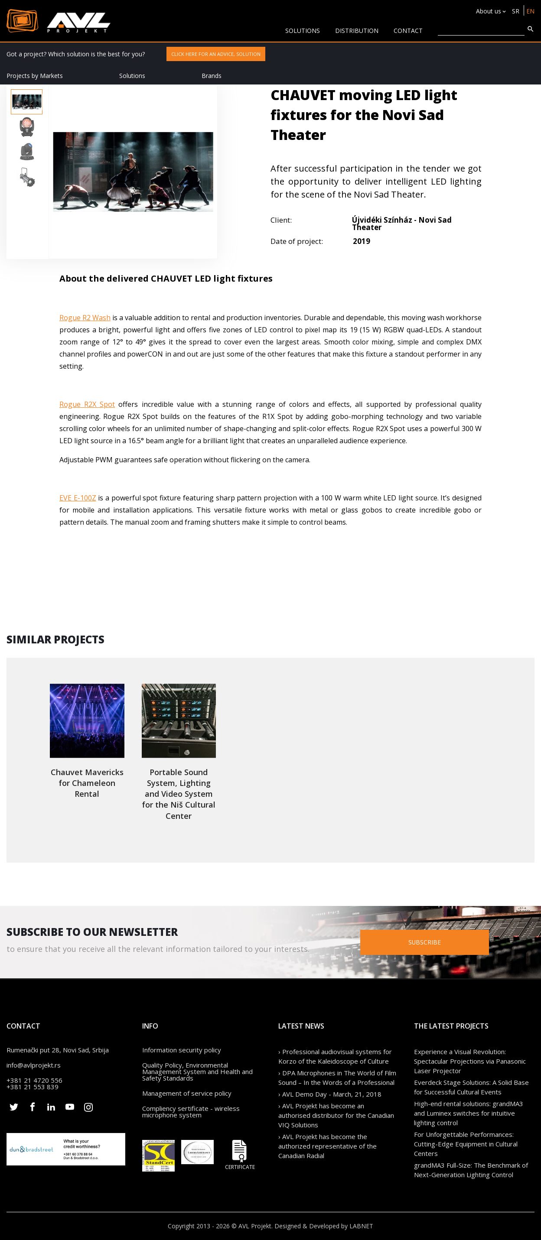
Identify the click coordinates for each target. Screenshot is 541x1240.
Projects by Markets (35, 75)
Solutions (132, 75)
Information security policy (181, 1049)
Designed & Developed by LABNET (323, 1226)
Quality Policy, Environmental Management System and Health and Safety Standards (197, 1071)
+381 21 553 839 (33, 1086)
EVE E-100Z (77, 498)
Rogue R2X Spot (87, 404)
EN (530, 11)
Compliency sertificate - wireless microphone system (191, 1111)
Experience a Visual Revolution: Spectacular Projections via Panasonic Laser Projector (470, 1061)
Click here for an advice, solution (216, 54)
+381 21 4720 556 (34, 1080)
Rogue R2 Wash (85, 317)
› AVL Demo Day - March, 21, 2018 (329, 1094)
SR (515, 11)
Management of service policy (186, 1093)
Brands (212, 75)
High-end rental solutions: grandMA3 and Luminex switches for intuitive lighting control (468, 1113)
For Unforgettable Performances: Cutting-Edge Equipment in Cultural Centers (466, 1144)
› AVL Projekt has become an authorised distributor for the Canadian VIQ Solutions (336, 1115)
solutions (302, 30)
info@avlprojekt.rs (34, 1065)
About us (488, 11)
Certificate (239, 1155)
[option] (26, 101)
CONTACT (408, 30)
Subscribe (437, 942)
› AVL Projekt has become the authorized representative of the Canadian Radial (327, 1146)
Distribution (356, 30)
